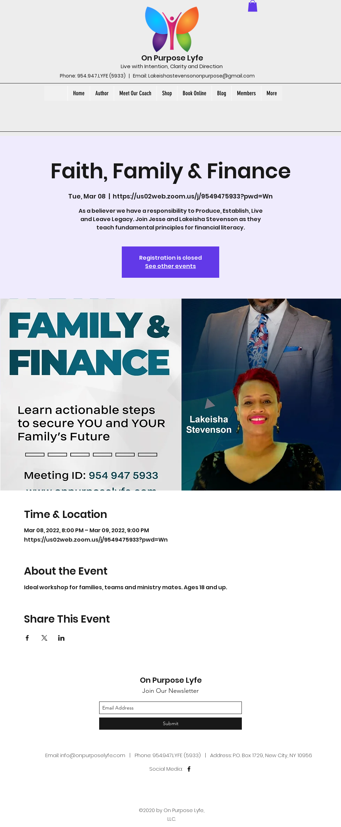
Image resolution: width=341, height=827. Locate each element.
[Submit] (170, 723)
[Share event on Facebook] (27, 638)
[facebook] (188, 768)
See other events (170, 266)
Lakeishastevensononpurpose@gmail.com (201, 75)
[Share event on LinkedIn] (61, 638)
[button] (252, 5)
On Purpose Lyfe (172, 57)
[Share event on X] (44, 638)
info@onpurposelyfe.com (92, 755)
